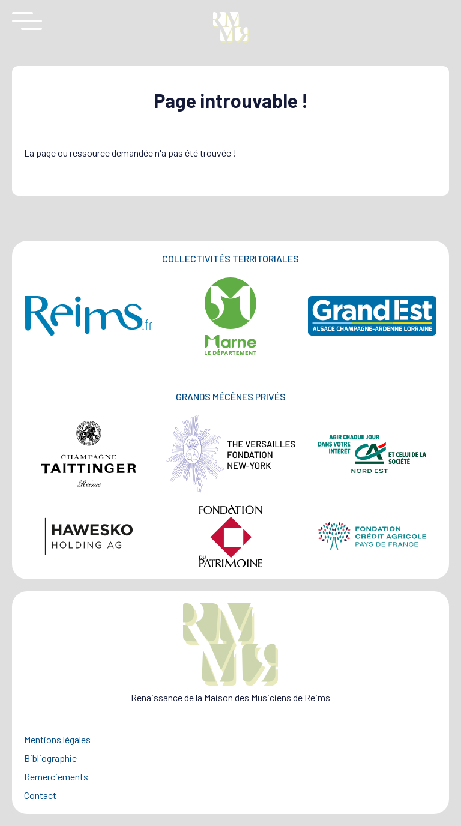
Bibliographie (50, 758)
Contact (40, 795)
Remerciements (56, 776)
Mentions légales (57, 739)
